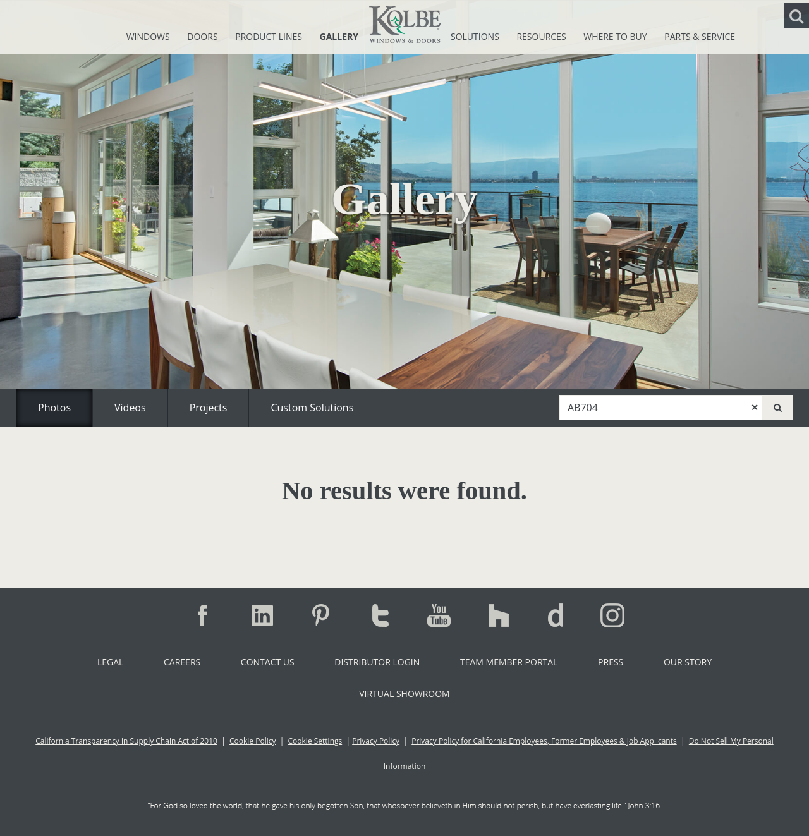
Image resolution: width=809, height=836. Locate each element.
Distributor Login (377, 662)
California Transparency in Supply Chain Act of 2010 (126, 741)
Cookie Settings (315, 741)
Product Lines (269, 36)
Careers (182, 662)
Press (610, 662)
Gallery (339, 36)
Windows (149, 36)
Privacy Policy (375, 741)
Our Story (688, 662)
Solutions (476, 36)
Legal (110, 662)
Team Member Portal (508, 662)
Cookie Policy (252, 741)
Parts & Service (699, 36)
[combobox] (660, 407)
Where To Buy (616, 36)
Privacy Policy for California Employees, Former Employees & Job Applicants (544, 741)
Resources (542, 36)
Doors (203, 36)
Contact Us (268, 662)
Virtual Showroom (404, 694)
